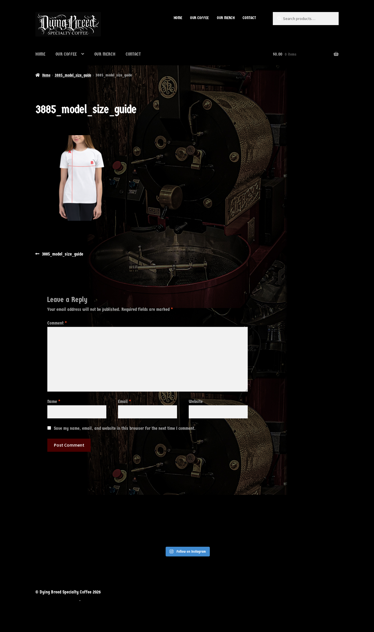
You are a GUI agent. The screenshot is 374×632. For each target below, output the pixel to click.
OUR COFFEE (199, 17)
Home (46, 75)
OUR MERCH (226, 17)
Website (196, 401)
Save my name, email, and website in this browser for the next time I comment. (125, 428)
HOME (178, 17)
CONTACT (249, 17)
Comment (57, 323)
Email (124, 401)
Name (53, 401)
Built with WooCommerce (57, 599)
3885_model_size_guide (73, 75)
